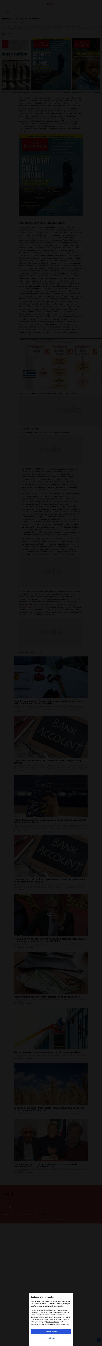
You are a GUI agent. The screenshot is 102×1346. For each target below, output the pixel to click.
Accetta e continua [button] (51, 1332)
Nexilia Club (51, 1338)
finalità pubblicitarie (52, 1322)
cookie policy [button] (58, 1306)
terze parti (63, 1310)
